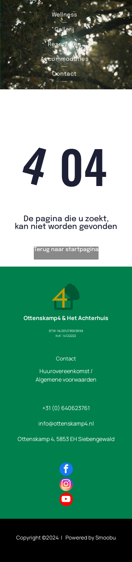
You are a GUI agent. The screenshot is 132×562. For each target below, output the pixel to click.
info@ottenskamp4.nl (66, 423)
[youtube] (66, 500)
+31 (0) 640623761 (66, 408)
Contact (66, 358)
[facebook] (66, 470)
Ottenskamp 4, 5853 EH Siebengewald (66, 439)
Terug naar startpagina (66, 250)
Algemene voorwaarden (66, 379)
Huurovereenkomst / (66, 371)
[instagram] (66, 485)
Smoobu (105, 537)
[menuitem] (64, 15)
